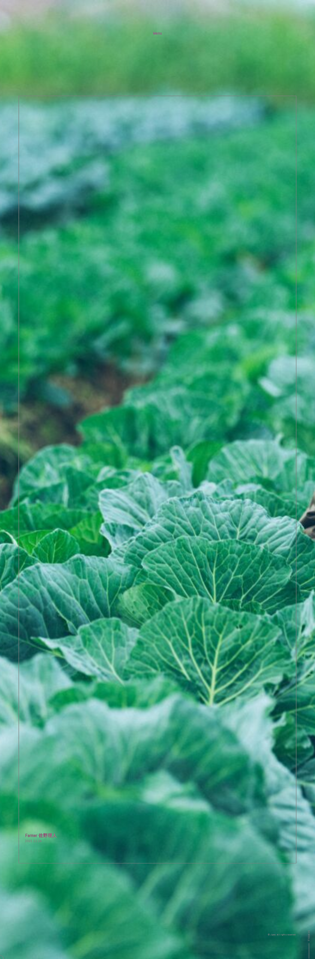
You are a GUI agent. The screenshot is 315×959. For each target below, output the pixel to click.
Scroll (309, 935)
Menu (157, 33)
